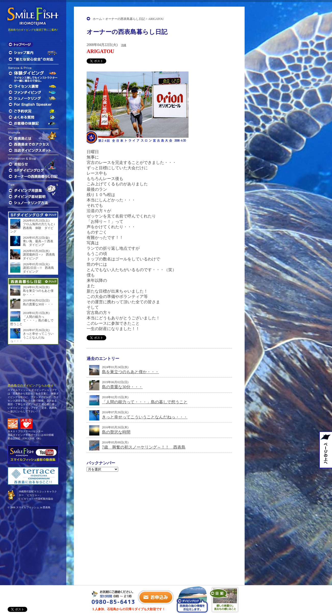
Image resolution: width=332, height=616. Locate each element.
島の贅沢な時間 (116, 432)
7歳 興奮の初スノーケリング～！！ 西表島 (143, 447)
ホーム (97, 19)
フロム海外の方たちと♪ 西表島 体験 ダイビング (33, 227)
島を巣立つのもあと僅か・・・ (130, 372)
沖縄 (123, 45)
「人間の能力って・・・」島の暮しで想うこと (145, 402)
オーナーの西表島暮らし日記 (125, 19)
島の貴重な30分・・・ (122, 387)
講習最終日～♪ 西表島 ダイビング (39, 256)
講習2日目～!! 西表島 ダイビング (39, 269)
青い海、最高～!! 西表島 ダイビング (38, 243)
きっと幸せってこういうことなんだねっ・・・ (145, 417)
